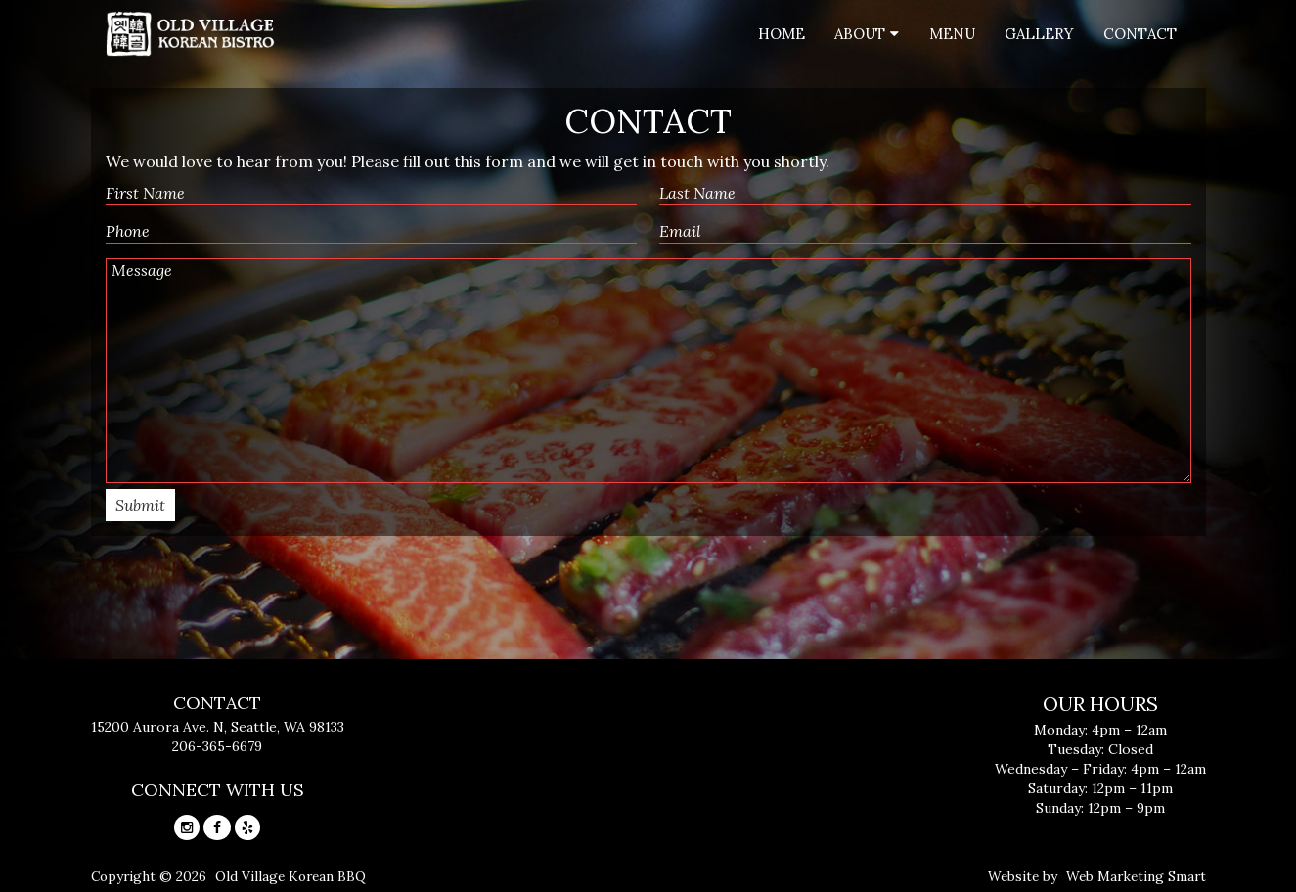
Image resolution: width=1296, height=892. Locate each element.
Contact (1140, 33)
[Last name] (925, 193)
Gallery (1039, 33)
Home (781, 33)
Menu (952, 33)
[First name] (372, 193)
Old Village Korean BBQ (290, 876)
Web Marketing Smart (1136, 876)
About (859, 33)
